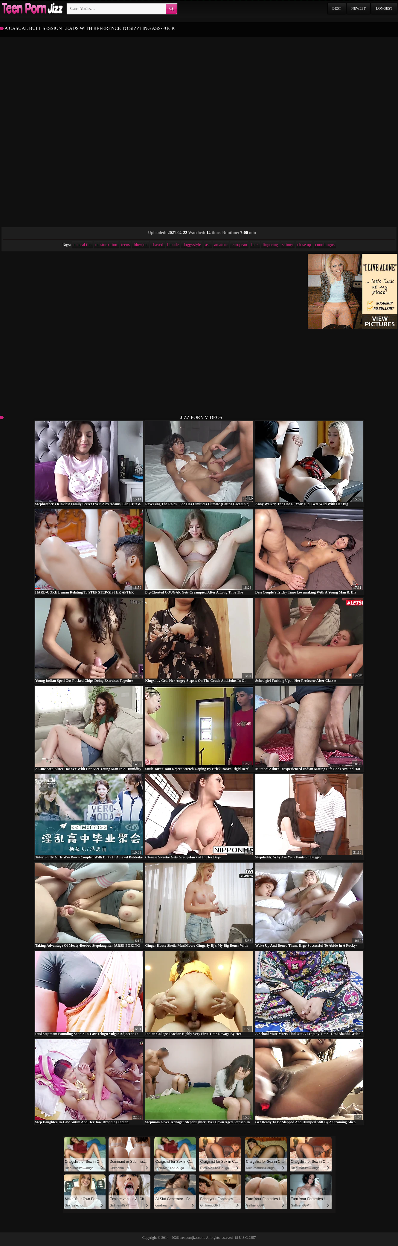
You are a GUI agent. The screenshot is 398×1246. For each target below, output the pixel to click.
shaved (157, 244)
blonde (173, 244)
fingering (270, 244)
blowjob (140, 244)
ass (207, 244)
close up (304, 244)
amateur (221, 244)
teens (125, 244)
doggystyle (192, 244)
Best (336, 8)
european (239, 244)
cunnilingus (325, 244)
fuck (255, 244)
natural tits (83, 244)
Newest (358, 8)
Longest (384, 8)
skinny (287, 244)
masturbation (106, 244)
